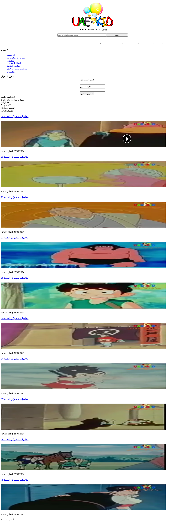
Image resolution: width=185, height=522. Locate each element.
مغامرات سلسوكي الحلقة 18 (14, 358)
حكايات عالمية (132, 43)
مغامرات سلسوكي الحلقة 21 (14, 237)
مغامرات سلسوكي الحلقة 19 (14, 318)
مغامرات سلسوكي (174, 43)
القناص (160, 43)
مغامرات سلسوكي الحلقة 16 (14, 439)
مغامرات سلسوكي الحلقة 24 (14, 116)
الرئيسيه (11, 55)
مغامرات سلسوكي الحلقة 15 (14, 480)
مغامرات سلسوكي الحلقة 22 (14, 197)
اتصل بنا (10, 71)
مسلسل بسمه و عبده (113, 43)
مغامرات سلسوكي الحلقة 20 (14, 278)
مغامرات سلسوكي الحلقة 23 (14, 157)
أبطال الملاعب (148, 43)
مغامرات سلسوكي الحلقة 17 (14, 399)
